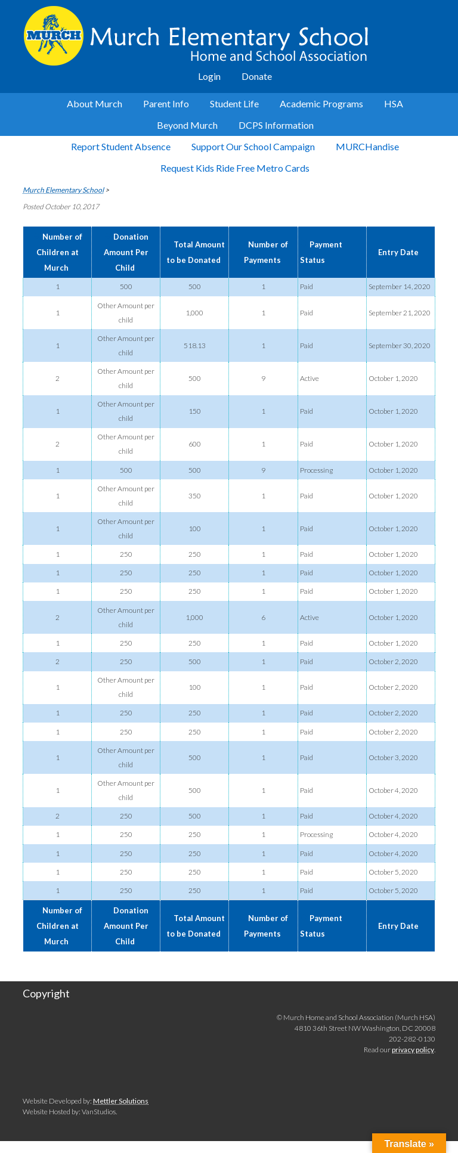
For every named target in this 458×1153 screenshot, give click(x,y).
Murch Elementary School (229, 36)
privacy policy (413, 1049)
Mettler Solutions (120, 1100)
